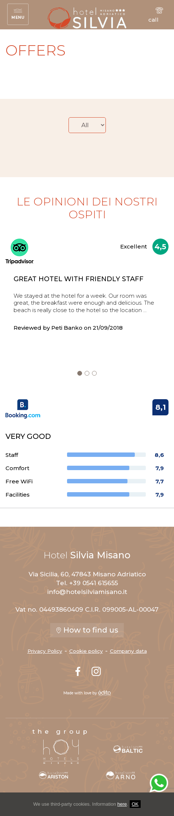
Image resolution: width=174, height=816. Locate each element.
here (122, 804)
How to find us (87, 630)
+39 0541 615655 (93, 583)
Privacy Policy (44, 651)
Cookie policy (86, 651)
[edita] (104, 693)
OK (135, 804)
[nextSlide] (79, 373)
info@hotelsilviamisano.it (87, 591)
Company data (128, 651)
